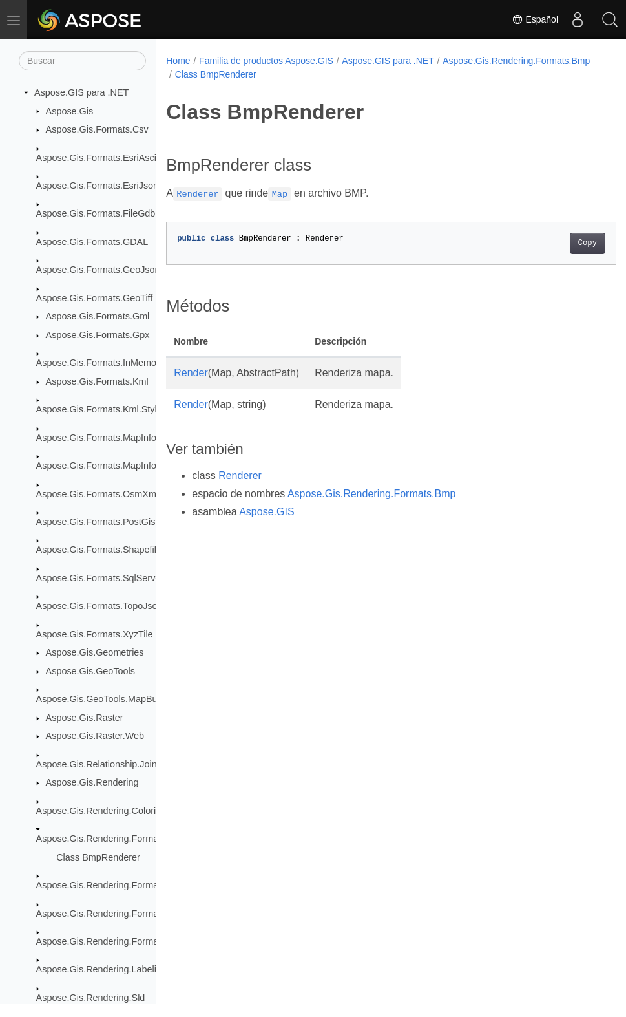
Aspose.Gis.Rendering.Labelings (104, 969)
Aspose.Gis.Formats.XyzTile (94, 634)
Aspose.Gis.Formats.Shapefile (99, 549)
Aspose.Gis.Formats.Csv (97, 129)
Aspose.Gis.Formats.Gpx (98, 335)
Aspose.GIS (266, 511)
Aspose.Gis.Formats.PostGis (96, 522)
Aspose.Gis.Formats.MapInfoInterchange (120, 438)
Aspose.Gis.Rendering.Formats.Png (110, 913)
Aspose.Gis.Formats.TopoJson (99, 606)
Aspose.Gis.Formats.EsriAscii (97, 158)
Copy (556, 243)
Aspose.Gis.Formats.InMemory (100, 363)
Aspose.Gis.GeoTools (90, 671)
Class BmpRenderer (98, 857)
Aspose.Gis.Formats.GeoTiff (94, 298)
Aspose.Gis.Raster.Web (95, 736)
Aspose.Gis (70, 111)
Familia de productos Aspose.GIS (266, 61)
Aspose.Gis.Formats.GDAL (92, 242)
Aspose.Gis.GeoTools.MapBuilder (105, 699)
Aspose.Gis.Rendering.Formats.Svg (110, 941)
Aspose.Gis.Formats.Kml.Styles (101, 409)
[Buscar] (82, 60)
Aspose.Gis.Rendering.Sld (90, 997)
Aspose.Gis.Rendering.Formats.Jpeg (112, 885)
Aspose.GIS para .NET (81, 92)
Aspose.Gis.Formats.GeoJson (98, 269)
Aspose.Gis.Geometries (95, 652)
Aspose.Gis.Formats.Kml (97, 381)
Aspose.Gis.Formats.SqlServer (100, 578)
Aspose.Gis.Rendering (92, 782)
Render (190, 372)
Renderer (240, 475)
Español (535, 19)
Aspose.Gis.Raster (84, 717)
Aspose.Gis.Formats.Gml (98, 316)
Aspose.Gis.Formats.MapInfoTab (104, 465)
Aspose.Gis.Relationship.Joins (99, 764)
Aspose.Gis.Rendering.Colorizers (105, 811)
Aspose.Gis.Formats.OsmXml (97, 494)
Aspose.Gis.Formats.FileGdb (96, 213)
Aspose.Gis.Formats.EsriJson (97, 185)
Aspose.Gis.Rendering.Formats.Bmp (111, 838)
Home (178, 61)
